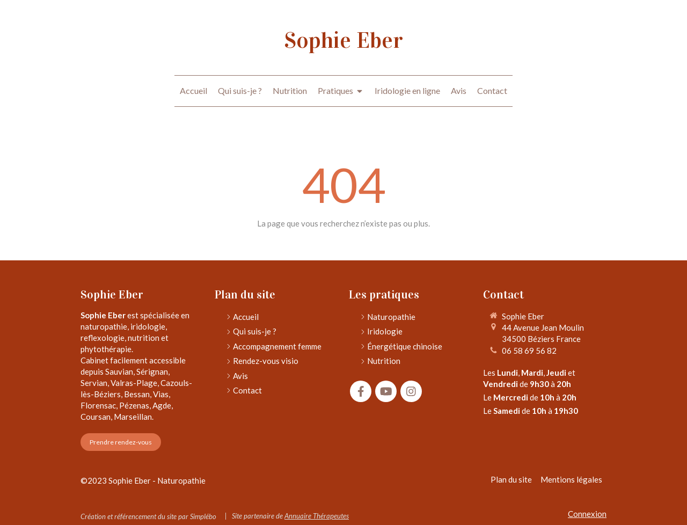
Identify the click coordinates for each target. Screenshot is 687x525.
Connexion (587, 514)
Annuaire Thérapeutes (316, 516)
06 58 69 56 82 (529, 350)
